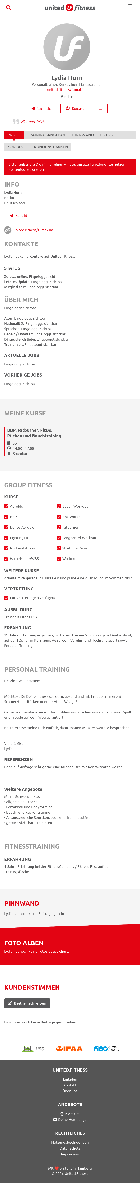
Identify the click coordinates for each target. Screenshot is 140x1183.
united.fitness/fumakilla (33, 230)
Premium (70, 1114)
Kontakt (75, 108)
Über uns (70, 1091)
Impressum (70, 1154)
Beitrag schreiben (27, 1003)
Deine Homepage (70, 1120)
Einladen (70, 1079)
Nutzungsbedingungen (70, 1142)
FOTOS (106, 135)
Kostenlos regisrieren (26, 169)
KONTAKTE (17, 146)
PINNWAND (83, 135)
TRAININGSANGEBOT (46, 135)
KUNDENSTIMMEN (51, 146)
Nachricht (41, 108)
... (100, 108)
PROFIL (14, 136)
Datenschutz (70, 1148)
